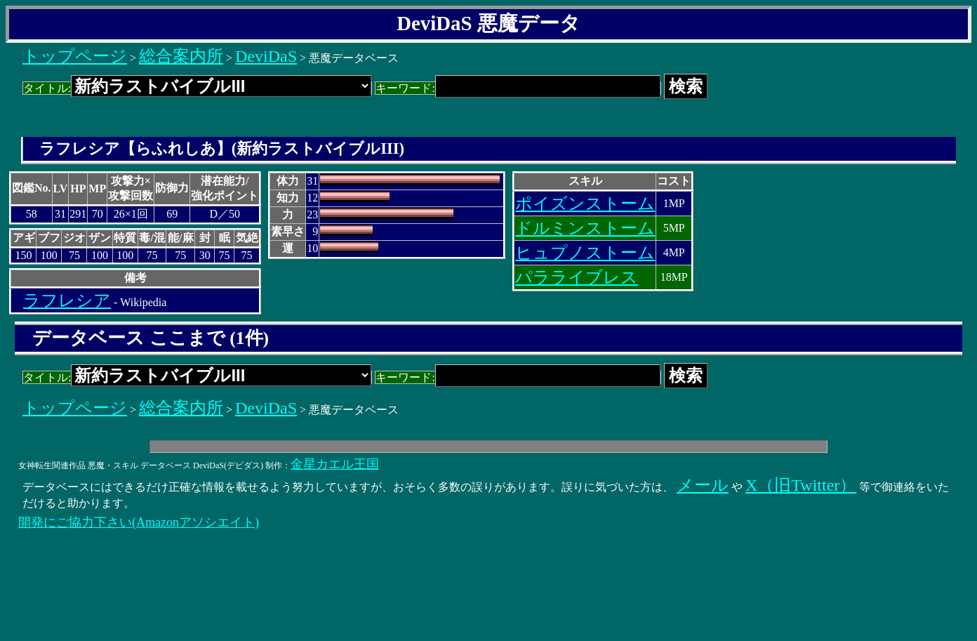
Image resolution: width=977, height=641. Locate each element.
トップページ (74, 56)
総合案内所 (181, 56)
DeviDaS (266, 56)
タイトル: (197, 88)
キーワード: (517, 88)
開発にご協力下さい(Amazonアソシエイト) (138, 522)
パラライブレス (576, 277)
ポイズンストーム (585, 203)
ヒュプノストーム (585, 253)
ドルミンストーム (585, 228)
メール (703, 485)
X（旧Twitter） (800, 485)
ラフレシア (67, 300)
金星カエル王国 (335, 464)
